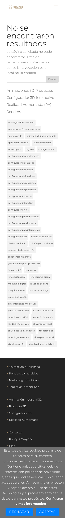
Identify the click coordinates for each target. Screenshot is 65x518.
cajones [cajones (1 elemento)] (30, 149)
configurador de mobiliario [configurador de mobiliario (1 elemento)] (22, 183)
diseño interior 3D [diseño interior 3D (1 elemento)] (17, 243)
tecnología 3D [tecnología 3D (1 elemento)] (46, 330)
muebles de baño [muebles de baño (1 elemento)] (39, 283)
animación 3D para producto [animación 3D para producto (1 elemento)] (41, 136)
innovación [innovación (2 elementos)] (31, 270)
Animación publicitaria (24, 367)
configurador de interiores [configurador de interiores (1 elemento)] (21, 176)
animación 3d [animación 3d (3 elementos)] (15, 136)
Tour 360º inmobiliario (24, 387)
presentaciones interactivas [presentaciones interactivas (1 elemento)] (22, 303)
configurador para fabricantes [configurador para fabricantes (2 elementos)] (23, 216)
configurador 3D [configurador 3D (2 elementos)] (46, 149)
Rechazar (19, 512)
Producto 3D (17, 406)
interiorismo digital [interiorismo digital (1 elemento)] (40, 277)
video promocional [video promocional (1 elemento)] (44, 337)
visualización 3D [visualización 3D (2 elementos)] (16, 344)
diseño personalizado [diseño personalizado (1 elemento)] (42, 243)
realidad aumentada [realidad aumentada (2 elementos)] (43, 310)
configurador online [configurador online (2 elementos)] (18, 209)
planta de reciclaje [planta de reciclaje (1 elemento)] (38, 290)
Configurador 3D (20, 413)
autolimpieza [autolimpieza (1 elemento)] (14, 149)
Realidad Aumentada (23, 419)
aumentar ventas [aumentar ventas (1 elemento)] (42, 142)
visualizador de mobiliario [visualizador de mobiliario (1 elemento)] (42, 344)
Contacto (15, 432)
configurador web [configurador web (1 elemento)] (17, 236)
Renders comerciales (23, 373)
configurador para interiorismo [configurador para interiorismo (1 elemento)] (24, 230)
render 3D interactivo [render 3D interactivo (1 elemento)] (43, 317)
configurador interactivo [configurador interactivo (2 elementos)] (20, 203)
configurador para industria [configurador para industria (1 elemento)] (22, 223)
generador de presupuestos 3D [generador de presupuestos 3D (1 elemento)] (24, 263)
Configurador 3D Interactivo (30, 98)
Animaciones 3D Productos (30, 90)
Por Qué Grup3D (20, 439)
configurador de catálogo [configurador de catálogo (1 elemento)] (21, 162)
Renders (14, 112)
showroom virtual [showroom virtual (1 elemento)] (42, 324)
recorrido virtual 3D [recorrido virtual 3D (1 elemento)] (18, 317)
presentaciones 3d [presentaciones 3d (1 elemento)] (17, 297)
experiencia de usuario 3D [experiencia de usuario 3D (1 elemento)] (21, 250)
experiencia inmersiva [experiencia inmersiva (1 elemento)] (19, 256)
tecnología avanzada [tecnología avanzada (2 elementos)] (18, 337)
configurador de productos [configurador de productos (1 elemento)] (22, 189)
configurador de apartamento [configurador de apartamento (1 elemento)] (23, 156)
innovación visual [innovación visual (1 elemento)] (17, 277)
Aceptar (47, 512)
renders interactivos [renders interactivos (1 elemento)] (18, 324)
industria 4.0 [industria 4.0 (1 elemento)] (14, 270)
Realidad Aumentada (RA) (29, 104)
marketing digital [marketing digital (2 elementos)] (17, 283)
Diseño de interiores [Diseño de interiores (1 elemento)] (41, 236)
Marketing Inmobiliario (24, 380)
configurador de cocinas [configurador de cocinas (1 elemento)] (20, 169)
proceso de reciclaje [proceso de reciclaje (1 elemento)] (18, 310)
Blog (12, 446)
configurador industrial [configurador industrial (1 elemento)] (20, 196)
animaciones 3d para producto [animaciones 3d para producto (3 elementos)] (24, 129)
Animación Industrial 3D (25, 399)
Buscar (52, 79)
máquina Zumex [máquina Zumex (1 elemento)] (16, 290)
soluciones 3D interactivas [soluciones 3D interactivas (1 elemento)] (21, 330)
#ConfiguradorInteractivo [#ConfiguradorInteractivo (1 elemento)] (21, 122)
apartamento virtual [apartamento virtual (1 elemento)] (18, 142)
